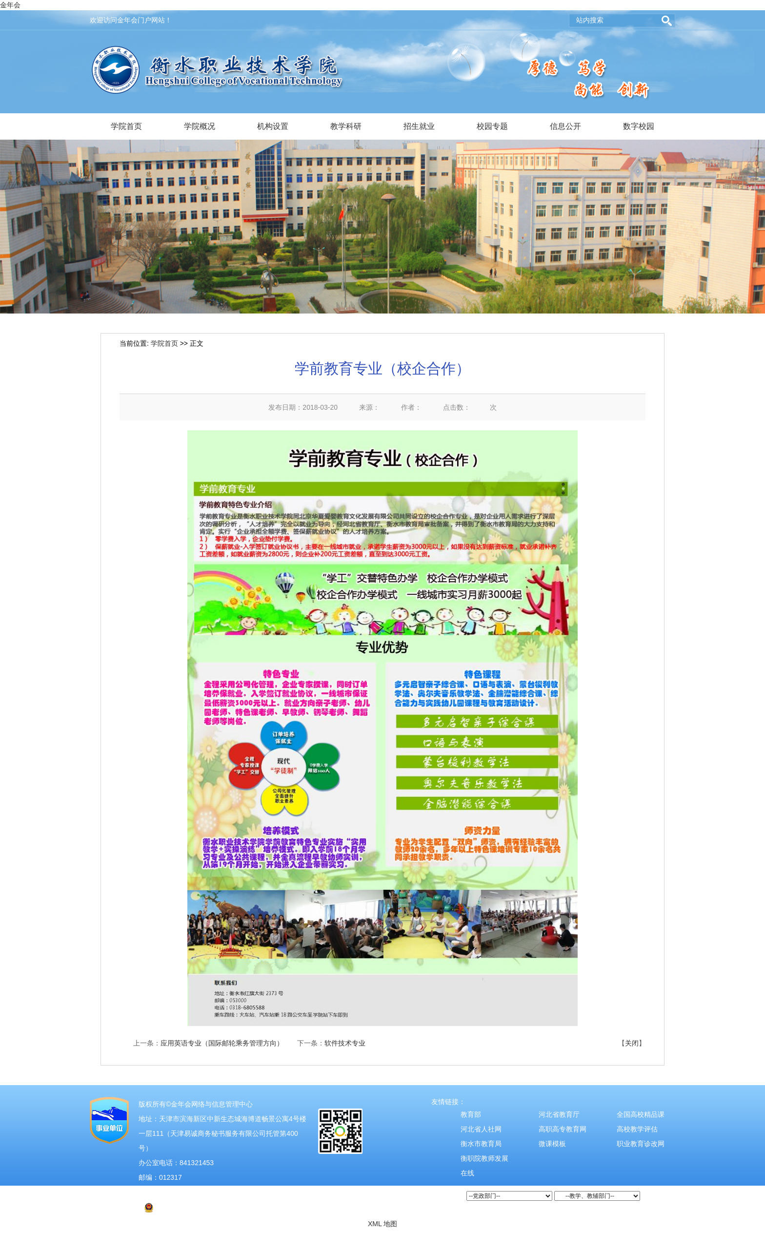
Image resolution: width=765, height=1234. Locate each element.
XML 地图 (382, 1224)
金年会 (10, 5)
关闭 (632, 1043)
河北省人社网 (481, 1129)
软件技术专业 (344, 1043)
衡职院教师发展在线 (484, 1165)
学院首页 (126, 126)
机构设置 (272, 126)
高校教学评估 (637, 1129)
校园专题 (492, 126)
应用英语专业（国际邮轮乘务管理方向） (222, 1043)
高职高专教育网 (562, 1129)
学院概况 (199, 126)
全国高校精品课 (640, 1114)
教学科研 (346, 126)
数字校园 (638, 126)
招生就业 (419, 126)
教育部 (471, 1114)
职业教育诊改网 (640, 1144)
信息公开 (565, 126)
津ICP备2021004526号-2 (181, 1192)
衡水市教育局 (481, 1144)
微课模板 (552, 1144)
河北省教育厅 (559, 1114)
